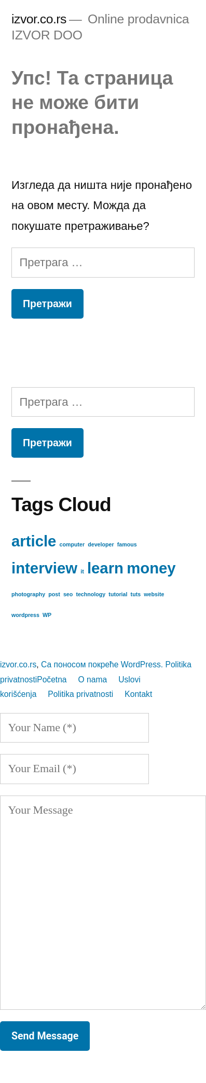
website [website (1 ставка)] (154, 594)
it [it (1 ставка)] (82, 571)
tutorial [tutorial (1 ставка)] (117, 594)
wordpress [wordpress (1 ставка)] (25, 615)
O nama (92, 679)
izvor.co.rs (38, 19)
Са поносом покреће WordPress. (103, 664)
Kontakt (138, 694)
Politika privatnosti (80, 694)
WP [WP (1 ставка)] (47, 615)
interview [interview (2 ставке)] (44, 568)
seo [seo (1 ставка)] (68, 594)
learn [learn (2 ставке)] (105, 568)
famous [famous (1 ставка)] (127, 544)
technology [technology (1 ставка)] (90, 594)
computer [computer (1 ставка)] (72, 544)
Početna (51, 679)
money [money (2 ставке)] (151, 568)
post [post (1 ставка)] (54, 594)
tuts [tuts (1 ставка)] (136, 594)
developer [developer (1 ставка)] (101, 544)
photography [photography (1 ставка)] (28, 594)
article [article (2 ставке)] (33, 541)
